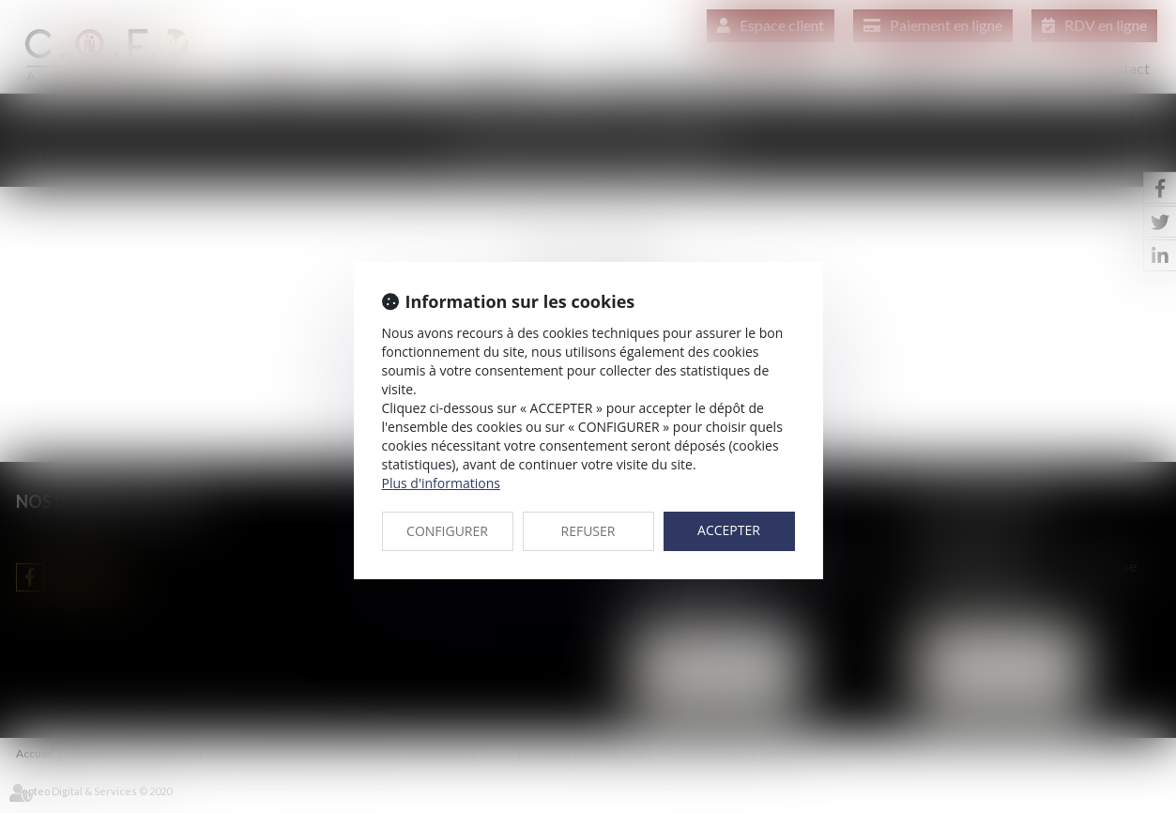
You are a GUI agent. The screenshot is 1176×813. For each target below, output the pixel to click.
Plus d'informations (441, 483)
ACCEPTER (728, 530)
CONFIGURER (447, 531)
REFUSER (588, 531)
